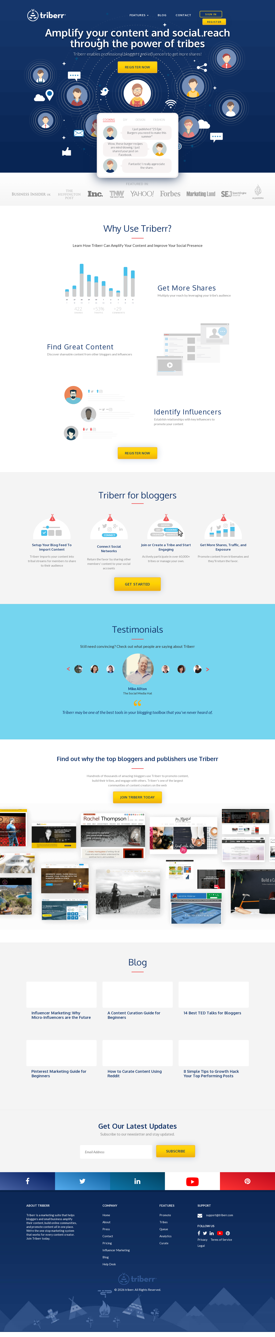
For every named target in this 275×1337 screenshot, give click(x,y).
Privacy (202, 1244)
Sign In (204, 10)
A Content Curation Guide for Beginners (136, 1019)
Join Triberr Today (138, 801)
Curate (163, 1248)
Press (106, 1234)
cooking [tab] (109, 121)
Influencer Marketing (116, 1255)
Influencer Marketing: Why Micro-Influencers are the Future (57, 1021)
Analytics (165, 1241)
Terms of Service (221, 1244)
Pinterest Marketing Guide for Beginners (60, 1077)
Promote (165, 1220)
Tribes (163, 1227)
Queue (163, 1234)
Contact (175, 10)
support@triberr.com (219, 1220)
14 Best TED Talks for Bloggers (205, 1019)
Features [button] (130, 10)
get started (137, 587)
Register (235, 10)
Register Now (137, 68)
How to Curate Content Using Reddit (136, 1077)
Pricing (107, 1248)
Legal (201, 1250)
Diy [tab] (126, 121)
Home (106, 1220)
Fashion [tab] (162, 121)
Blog (153, 10)
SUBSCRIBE (175, 1156)
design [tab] (142, 121)
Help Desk (109, 1269)
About (106, 1227)
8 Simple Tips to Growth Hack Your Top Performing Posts (213, 1077)
